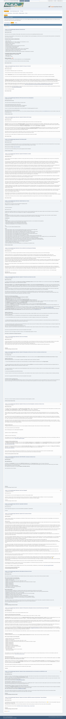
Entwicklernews (22, 29)
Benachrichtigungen (7, 22)
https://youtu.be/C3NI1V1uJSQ (9, 444)
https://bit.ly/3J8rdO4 (17, 146)
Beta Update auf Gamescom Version (26, 571)
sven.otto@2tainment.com (46, 111)
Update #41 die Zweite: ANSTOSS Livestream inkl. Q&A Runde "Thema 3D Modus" (33, 697)
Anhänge (16, 22)
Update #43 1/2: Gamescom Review (25, 513)
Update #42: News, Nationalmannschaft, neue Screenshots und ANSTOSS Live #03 (33, 671)
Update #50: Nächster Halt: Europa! (25, 117)
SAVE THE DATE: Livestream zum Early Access (27, 456)
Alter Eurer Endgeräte (23, 490)
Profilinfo (5, 15)
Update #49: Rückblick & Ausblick (25, 153)
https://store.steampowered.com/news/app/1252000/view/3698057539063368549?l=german (39, 84)
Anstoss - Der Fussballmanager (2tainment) (12, 29)
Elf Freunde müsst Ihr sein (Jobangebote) (26, 97)
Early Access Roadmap (23, 336)
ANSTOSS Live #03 (21, 688)
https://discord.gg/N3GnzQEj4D (49, 307)
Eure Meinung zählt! (23, 139)
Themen (12, 22)
